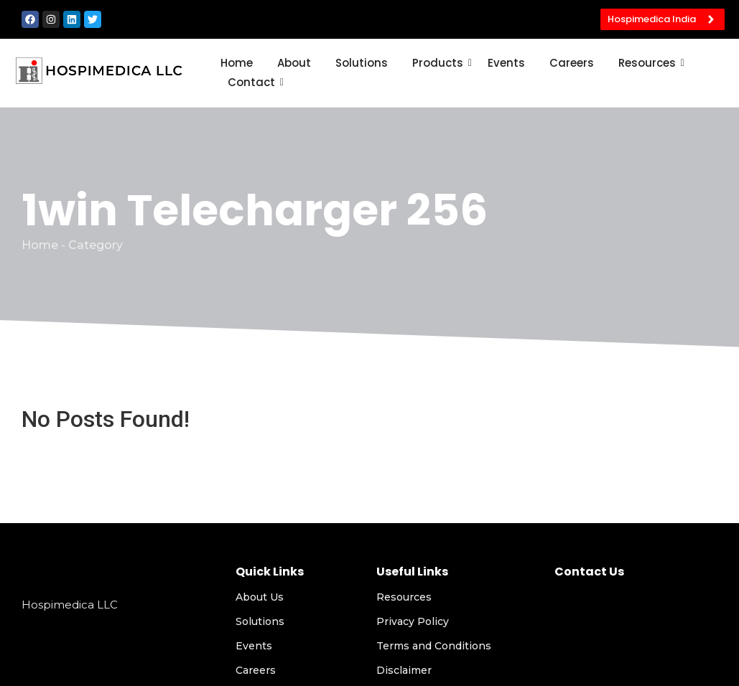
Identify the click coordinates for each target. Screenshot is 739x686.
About (294, 62)
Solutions (361, 62)
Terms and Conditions (433, 645)
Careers (571, 62)
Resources (649, 62)
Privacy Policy (412, 621)
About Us (260, 597)
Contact (254, 82)
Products (440, 62)
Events (506, 62)
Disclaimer (404, 670)
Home (236, 62)
